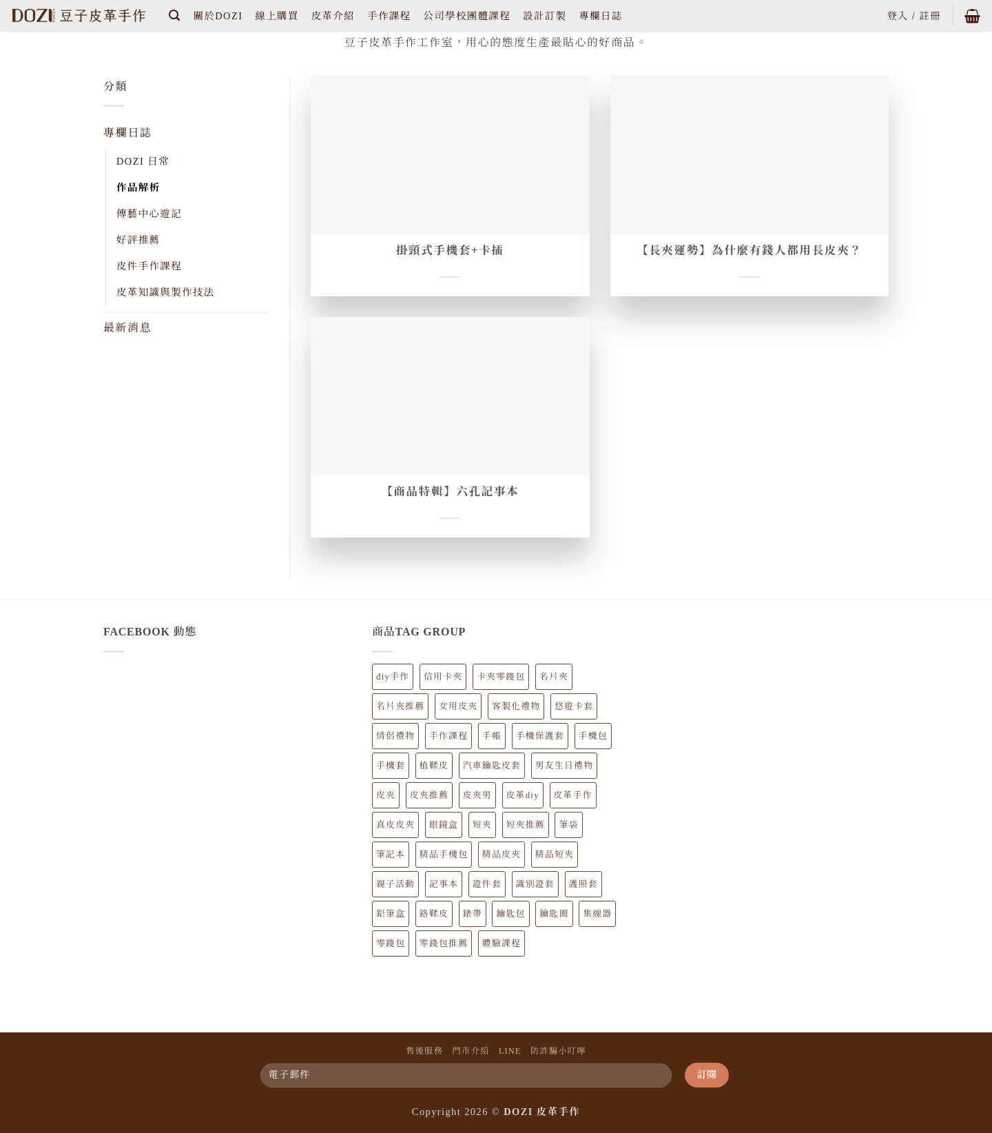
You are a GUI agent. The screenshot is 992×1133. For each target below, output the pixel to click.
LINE (510, 1051)
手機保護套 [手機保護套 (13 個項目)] (540, 736)
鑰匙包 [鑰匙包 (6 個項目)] (510, 914)
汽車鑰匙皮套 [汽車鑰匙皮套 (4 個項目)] (492, 765)
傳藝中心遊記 (149, 213)
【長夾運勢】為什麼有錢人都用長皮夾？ (749, 250)
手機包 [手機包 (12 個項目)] (593, 736)
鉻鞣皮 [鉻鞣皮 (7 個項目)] (434, 914)
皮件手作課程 (149, 266)
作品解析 (138, 187)
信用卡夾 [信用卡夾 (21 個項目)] (443, 677)
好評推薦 (138, 239)
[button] (175, 15)
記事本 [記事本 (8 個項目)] (443, 884)
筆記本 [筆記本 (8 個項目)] (390, 854)
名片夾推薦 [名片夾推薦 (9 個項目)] (400, 706)
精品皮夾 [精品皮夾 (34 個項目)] (501, 854)
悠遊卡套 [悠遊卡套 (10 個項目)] (574, 706)
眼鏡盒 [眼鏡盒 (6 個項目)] (443, 825)
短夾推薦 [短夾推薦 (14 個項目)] (525, 825)
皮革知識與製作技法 (165, 292)
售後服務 (424, 1051)
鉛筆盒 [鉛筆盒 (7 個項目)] (390, 914)
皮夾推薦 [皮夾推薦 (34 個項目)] (429, 795)
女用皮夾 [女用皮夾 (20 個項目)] (458, 706)
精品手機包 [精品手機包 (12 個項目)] (444, 854)
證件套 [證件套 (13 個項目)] (487, 884)
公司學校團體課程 (466, 15)
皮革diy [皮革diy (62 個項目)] (522, 795)
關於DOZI (218, 15)
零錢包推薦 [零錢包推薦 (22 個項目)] (444, 943)
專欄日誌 (600, 15)
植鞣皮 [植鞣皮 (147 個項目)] (434, 765)
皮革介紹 (333, 15)
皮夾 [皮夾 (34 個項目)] (385, 795)
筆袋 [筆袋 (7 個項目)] (568, 825)
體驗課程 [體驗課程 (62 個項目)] (501, 943)
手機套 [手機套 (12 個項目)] (390, 765)
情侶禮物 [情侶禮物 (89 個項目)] (395, 736)
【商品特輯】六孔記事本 (450, 491)
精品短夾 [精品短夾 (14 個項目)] (554, 854)
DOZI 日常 (142, 161)
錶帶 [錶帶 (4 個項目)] (472, 914)
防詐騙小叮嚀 (558, 1051)
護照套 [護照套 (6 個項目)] (583, 884)
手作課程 (389, 15)
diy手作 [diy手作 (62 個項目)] (392, 677)
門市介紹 (471, 1051)
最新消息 (127, 328)
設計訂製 (544, 15)
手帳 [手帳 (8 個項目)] (492, 736)
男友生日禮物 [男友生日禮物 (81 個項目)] (564, 765)
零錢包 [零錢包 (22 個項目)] (390, 943)
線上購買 (276, 15)
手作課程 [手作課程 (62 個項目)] (448, 736)
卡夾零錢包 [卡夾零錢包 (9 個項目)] (501, 677)
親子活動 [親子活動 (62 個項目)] (395, 884)
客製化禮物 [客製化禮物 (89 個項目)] (516, 706)
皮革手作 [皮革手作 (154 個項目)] (573, 795)
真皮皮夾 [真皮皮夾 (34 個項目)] (395, 825)
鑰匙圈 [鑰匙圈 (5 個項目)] (553, 914)
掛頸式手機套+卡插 (450, 250)
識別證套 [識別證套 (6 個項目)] (535, 884)
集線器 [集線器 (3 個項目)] (597, 914)
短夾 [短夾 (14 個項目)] (482, 825)
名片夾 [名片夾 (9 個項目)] (553, 677)
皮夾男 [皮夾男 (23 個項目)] (477, 795)
